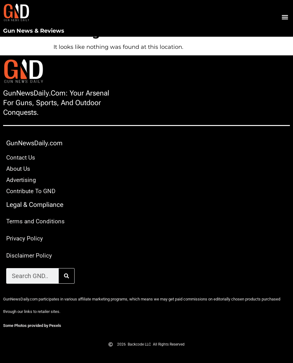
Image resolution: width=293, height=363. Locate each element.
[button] (285, 17)
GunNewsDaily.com (34, 143)
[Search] (66, 275)
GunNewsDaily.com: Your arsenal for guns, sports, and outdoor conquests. (56, 103)
